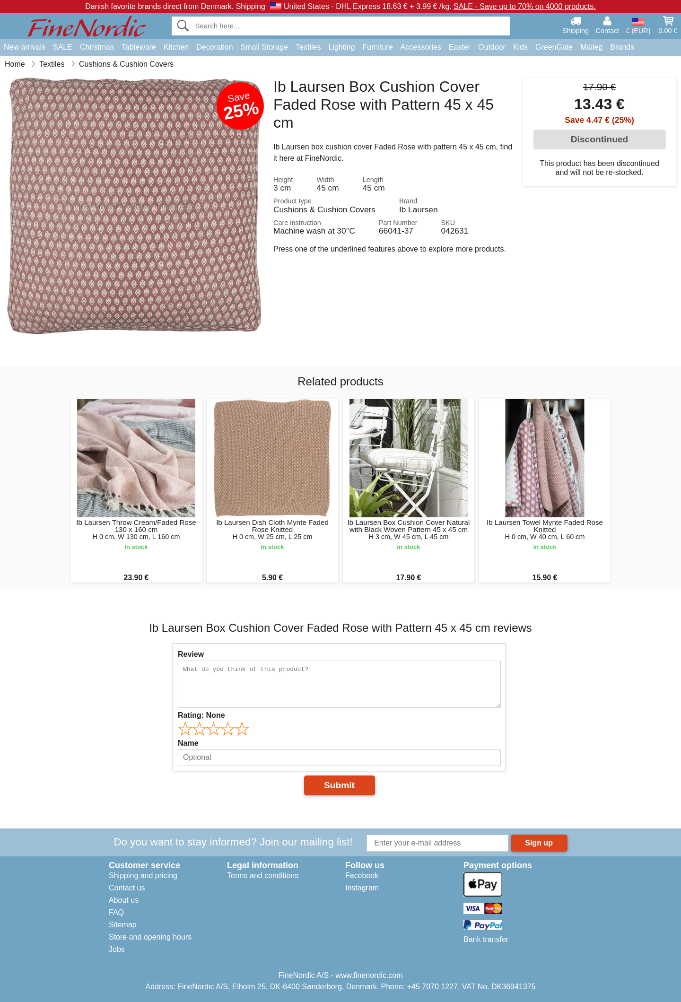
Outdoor (492, 47)
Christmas (97, 47)
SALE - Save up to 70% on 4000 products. (525, 6)
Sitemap (123, 925)
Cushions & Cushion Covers (324, 209)
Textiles (308, 47)
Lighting (342, 47)
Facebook (361, 875)
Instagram (362, 888)
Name (188, 743)
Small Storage (264, 47)
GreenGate (554, 47)
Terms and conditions (262, 875)
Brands (622, 47)
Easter (460, 47)
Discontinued (600, 139)
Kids (520, 47)
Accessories (421, 47)
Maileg (591, 47)
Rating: (201, 715)
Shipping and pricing (143, 875)
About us (124, 900)
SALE (62, 47)
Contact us (127, 888)
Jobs (117, 949)
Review (191, 654)
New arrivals (24, 47)
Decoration (214, 47)
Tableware (139, 47)
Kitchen (176, 47)
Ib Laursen (418, 209)
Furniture (378, 47)
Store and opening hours (150, 937)
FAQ (116, 912)
